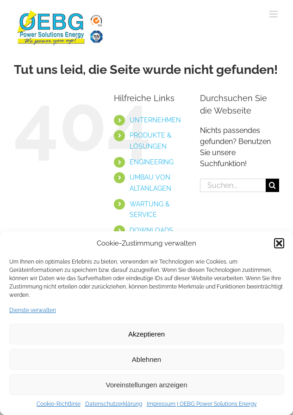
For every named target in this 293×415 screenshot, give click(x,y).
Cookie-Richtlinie (59, 404)
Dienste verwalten (32, 310)
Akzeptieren (146, 334)
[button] (279, 243)
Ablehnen (146, 359)
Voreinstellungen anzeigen (146, 385)
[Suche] (272, 185)
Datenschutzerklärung (113, 404)
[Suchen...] (233, 185)
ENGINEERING (152, 162)
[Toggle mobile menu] (274, 14)
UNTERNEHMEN (155, 120)
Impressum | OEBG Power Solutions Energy (202, 404)
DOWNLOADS (151, 230)
